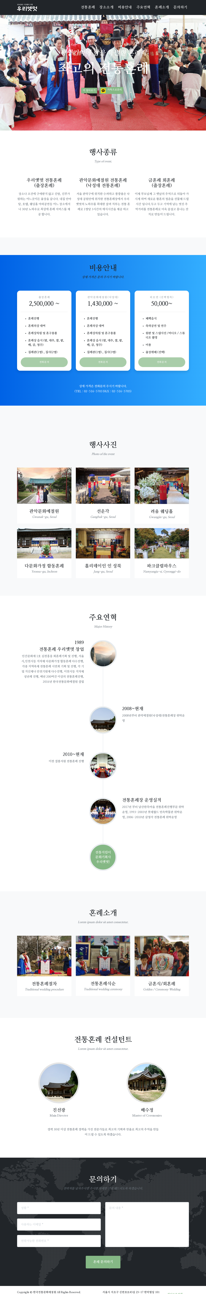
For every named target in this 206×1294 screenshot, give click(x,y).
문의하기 (180, 7)
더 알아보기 (89, 90)
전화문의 (44, 362)
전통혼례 (88, 7)
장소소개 (106, 7)
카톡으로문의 (114, 89)
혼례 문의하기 (103, 1253)
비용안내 (125, 7)
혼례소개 (162, 7)
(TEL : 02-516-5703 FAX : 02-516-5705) (103, 382)
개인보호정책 (175, 1285)
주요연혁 (143, 7)
